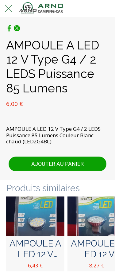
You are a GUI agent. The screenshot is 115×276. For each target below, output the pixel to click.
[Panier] (106, 8)
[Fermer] (8, 8)
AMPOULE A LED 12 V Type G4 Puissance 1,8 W (35, 249)
